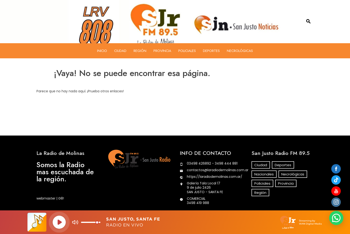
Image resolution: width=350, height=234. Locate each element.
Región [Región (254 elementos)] (260, 192)
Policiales (187, 50)
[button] (336, 218)
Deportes (211, 50)
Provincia (162, 50)
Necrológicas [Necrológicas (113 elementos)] (292, 174)
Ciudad (120, 50)
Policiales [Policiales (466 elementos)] (262, 183)
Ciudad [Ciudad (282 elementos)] (260, 164)
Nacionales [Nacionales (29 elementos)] (264, 174)
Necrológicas (240, 50)
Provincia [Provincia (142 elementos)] (286, 183)
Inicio (102, 50)
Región (140, 50)
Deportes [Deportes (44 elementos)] (283, 164)
